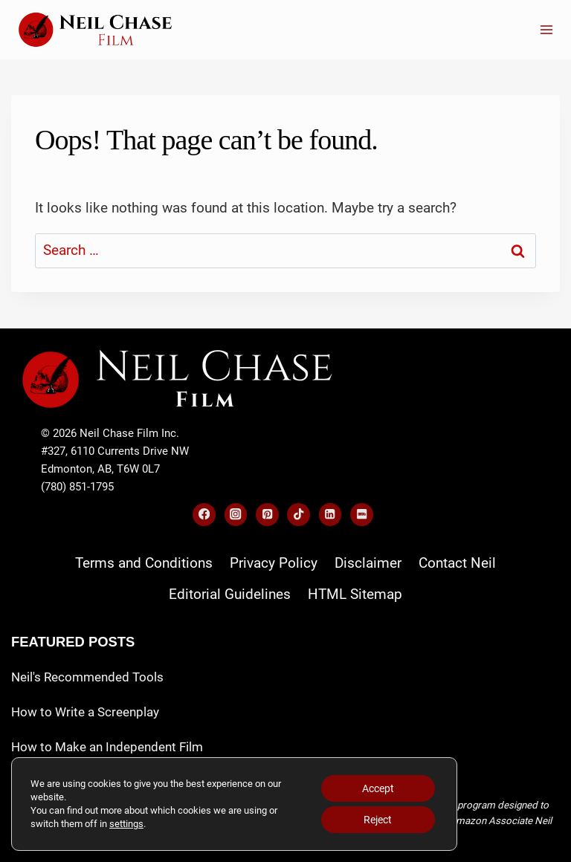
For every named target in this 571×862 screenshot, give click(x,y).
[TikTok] (298, 514)
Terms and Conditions (144, 562)
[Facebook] (204, 514)
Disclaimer (368, 562)
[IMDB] (361, 514)
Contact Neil (457, 562)
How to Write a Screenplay (85, 711)
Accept (378, 788)
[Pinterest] (267, 514)
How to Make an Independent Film (107, 746)
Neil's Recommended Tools (87, 677)
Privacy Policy (273, 562)
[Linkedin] (330, 514)
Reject (378, 820)
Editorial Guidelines (230, 594)
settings (126, 823)
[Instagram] (236, 514)
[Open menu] (546, 29)
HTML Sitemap (355, 594)
